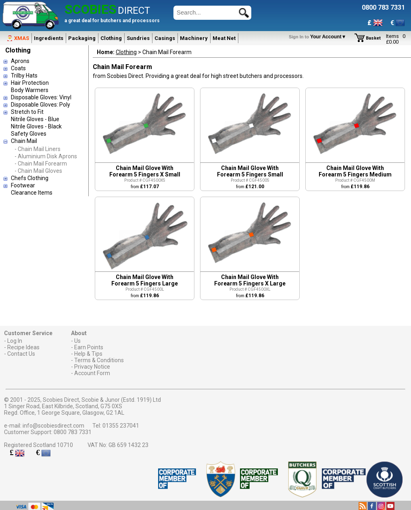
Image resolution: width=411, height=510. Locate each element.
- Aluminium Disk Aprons (46, 156)
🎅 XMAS (17, 38)
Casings (164, 38)
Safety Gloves (28, 133)
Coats (18, 68)
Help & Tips (88, 353)
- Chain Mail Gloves (38, 171)
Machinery (194, 38)
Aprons (20, 61)
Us (77, 341)
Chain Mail (24, 141)
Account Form (92, 373)
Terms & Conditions (99, 360)
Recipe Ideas (23, 347)
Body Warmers (29, 90)
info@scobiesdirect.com (53, 425)
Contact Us (21, 353)
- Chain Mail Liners (38, 149)
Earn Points (88, 347)
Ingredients (48, 38)
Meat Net (224, 38)
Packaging (82, 38)
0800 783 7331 (73, 432)
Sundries (138, 38)
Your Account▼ (319, 37)
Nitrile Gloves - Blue (35, 119)
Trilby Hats (24, 75)
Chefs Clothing (29, 178)
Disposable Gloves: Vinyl (41, 97)
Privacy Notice (92, 366)
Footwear (23, 185)
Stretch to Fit (27, 112)
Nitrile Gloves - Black (36, 126)
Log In (14, 341)
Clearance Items (31, 192)
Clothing (111, 38)
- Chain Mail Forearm (41, 163)
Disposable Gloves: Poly (40, 104)
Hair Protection (30, 83)
